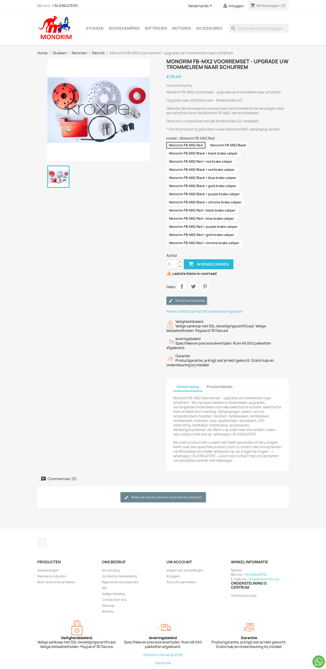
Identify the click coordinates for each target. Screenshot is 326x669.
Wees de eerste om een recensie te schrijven (163, 497)
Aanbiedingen (48, 570)
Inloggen (173, 576)
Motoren (181, 28)
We (104, 588)
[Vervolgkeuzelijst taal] (200, 6)
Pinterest (204, 286)
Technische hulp (243, 595)
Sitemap (108, 605)
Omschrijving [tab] (188, 386)
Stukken (94, 28)
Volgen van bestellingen (184, 570)
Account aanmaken (181, 582)
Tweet (193, 286)
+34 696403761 (65, 5)
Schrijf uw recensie (186, 300)
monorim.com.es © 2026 (163, 654)
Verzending (111, 570)
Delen (181, 286)
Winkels (108, 611)
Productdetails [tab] (220, 386)
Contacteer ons (114, 600)
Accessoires (209, 28)
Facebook (42, 542)
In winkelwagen (209, 264)
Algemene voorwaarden (120, 582)
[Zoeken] (259, 28)
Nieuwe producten (51, 576)
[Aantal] (171, 264)
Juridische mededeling (119, 576)
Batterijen (156, 28)
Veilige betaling (113, 594)
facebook (163, 663)
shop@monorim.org (263, 579)
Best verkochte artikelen (56, 582)
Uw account (179, 561)
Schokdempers (124, 28)
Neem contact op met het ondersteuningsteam (204, 311)
